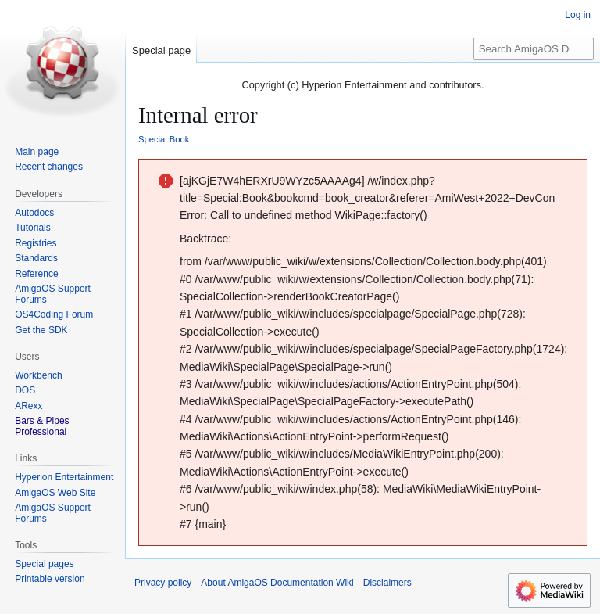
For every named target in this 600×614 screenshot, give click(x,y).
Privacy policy (162, 582)
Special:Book (163, 139)
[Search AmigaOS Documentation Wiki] (533, 49)
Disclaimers (387, 582)
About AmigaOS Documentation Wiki (277, 582)
